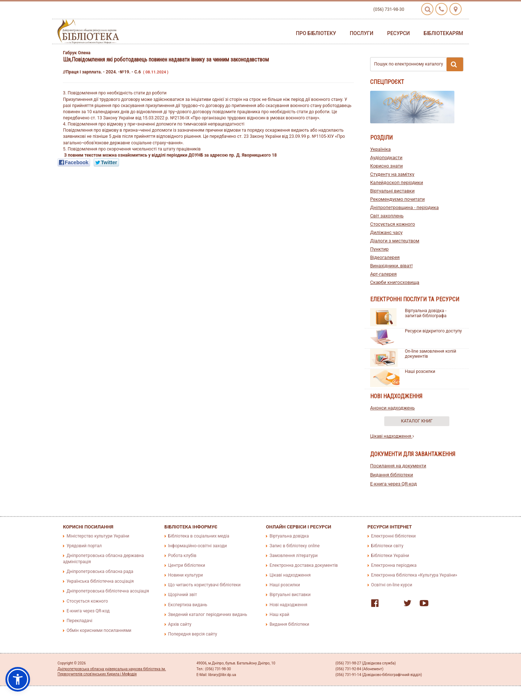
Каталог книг (416, 421)
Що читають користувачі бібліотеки (204, 584)
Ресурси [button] (398, 33)
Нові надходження (288, 604)
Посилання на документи (398, 465)
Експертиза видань (187, 604)
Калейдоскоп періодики (396, 182)
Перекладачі (79, 620)
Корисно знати (386, 166)
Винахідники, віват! (391, 265)
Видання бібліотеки (391, 474)
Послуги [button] (361, 33)
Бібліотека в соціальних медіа (198, 536)
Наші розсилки (420, 371)
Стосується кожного (392, 224)
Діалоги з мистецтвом (394, 240)
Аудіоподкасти (386, 157)
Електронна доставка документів (304, 565)
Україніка (380, 149)
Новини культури (185, 575)
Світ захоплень (386, 215)
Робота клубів (182, 555)
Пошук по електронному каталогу (418, 64)
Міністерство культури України (98, 536)
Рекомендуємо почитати (397, 199)
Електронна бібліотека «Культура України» (414, 575)
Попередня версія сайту (192, 634)
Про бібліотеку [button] (316, 33)
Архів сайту (179, 624)
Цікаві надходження (392, 436)
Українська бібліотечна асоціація (100, 581)
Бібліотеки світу (387, 545)
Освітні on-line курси (391, 584)
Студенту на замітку (392, 174)
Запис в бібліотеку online (294, 545)
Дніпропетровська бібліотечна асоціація (108, 591)
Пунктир (379, 249)
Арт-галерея (383, 274)
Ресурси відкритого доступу (433, 330)
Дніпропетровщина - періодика (404, 207)
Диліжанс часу (386, 232)
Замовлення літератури (294, 555)
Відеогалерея (385, 257)
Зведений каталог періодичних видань (207, 614)
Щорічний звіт (182, 594)
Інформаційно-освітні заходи (197, 545)
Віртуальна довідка (289, 536)
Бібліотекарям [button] (443, 33)
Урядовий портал (84, 545)
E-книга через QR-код (393, 483)
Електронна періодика (394, 565)
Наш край (279, 614)
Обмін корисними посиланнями (99, 630)
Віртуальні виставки (392, 191)
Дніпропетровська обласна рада (100, 571)
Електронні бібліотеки (393, 536)
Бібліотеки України (390, 555)
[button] (17, 679)
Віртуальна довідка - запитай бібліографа (425, 313)
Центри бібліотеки (186, 565)
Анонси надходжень (392, 408)
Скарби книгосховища (394, 282)
